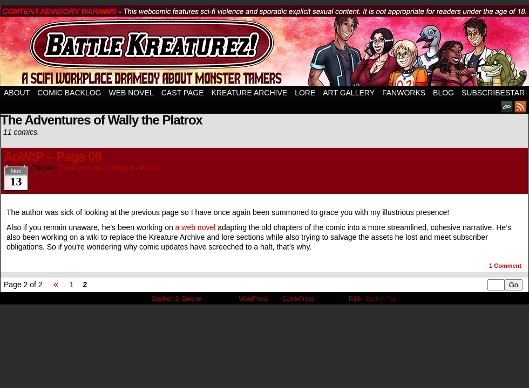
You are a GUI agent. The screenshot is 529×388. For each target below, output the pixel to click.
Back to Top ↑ (384, 298)
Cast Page (182, 92)
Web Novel (130, 92)
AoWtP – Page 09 (52, 156)
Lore (305, 92)
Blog (443, 92)
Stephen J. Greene (176, 298)
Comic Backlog (69, 92)
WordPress (253, 298)
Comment (505, 265)
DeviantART (507, 106)
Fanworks (403, 92)
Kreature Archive (250, 92)
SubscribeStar (493, 92)
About (17, 92)
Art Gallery (349, 92)
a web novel (195, 227)
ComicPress (298, 298)
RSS (520, 106)
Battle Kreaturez (264, 45)
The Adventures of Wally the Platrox (108, 168)
